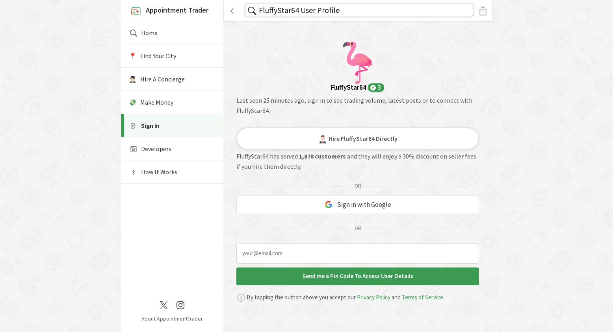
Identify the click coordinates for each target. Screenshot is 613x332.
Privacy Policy (373, 297)
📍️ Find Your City (152, 56)
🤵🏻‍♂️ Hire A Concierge (157, 79)
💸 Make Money (151, 102)
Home (143, 33)
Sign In (144, 126)
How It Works (153, 172)
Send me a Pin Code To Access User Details (358, 276)
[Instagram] (180, 304)
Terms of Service (422, 297)
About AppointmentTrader (172, 318)
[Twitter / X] (164, 304)
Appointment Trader (168, 11)
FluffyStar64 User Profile (299, 10)
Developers (150, 149)
